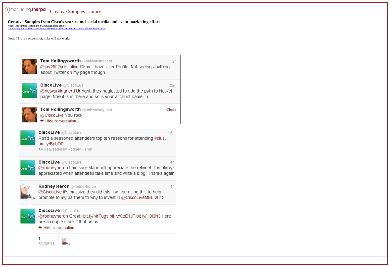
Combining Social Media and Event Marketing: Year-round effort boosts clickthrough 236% (56, 28)
